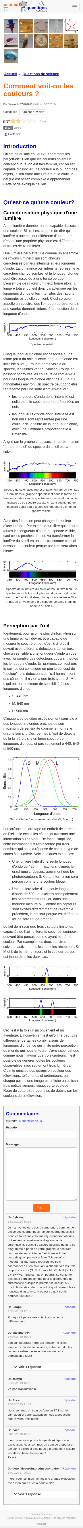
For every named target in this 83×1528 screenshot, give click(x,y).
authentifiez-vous (30, 1121)
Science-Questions (41, 1514)
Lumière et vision (32, 112)
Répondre (69, 1217)
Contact (41, 1524)
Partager (12, 134)
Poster (41, 1208)
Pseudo (11, 1127)
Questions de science (41, 74)
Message (12, 1144)
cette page (26, 1090)
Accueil (10, 74)
